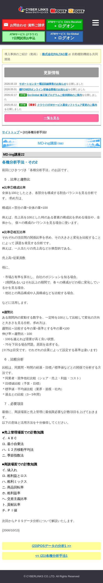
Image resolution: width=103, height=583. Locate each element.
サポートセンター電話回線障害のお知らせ (42, 83)
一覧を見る (51, 118)
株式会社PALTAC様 (55, 54)
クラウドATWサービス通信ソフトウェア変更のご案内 (67, 104)
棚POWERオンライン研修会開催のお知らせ (43, 89)
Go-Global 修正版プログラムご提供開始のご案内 (54, 95)
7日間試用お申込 (23, 36)
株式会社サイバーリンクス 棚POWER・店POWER (51, 10)
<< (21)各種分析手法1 (51, 556)
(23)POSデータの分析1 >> (51, 546)
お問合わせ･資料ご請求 (27, 25)
